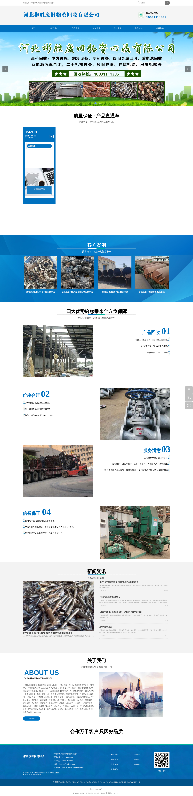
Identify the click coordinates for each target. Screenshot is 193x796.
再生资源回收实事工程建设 (109, 597)
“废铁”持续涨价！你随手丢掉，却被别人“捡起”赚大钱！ (121, 612)
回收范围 (31, 146)
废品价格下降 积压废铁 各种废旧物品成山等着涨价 (118, 582)
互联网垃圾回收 (105, 627)
